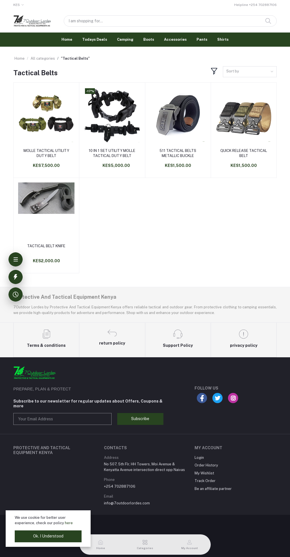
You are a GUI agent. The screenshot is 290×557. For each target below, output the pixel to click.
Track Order (205, 481)
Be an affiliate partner (213, 489)
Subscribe (140, 418)
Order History (206, 465)
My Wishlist (204, 473)
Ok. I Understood (48, 536)
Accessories (175, 39)
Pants (202, 39)
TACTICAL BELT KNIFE (46, 246)
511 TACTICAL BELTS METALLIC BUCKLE (177, 153)
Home (66, 39)
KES (16, 5)
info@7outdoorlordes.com (127, 503)
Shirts (223, 39)
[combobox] (250, 71)
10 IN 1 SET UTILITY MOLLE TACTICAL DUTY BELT (112, 153)
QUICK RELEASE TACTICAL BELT (243, 153)
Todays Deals (94, 39)
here (69, 523)
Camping (125, 39)
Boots (148, 39)
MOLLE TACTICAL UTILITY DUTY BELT (46, 153)
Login (199, 457)
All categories (43, 58)
